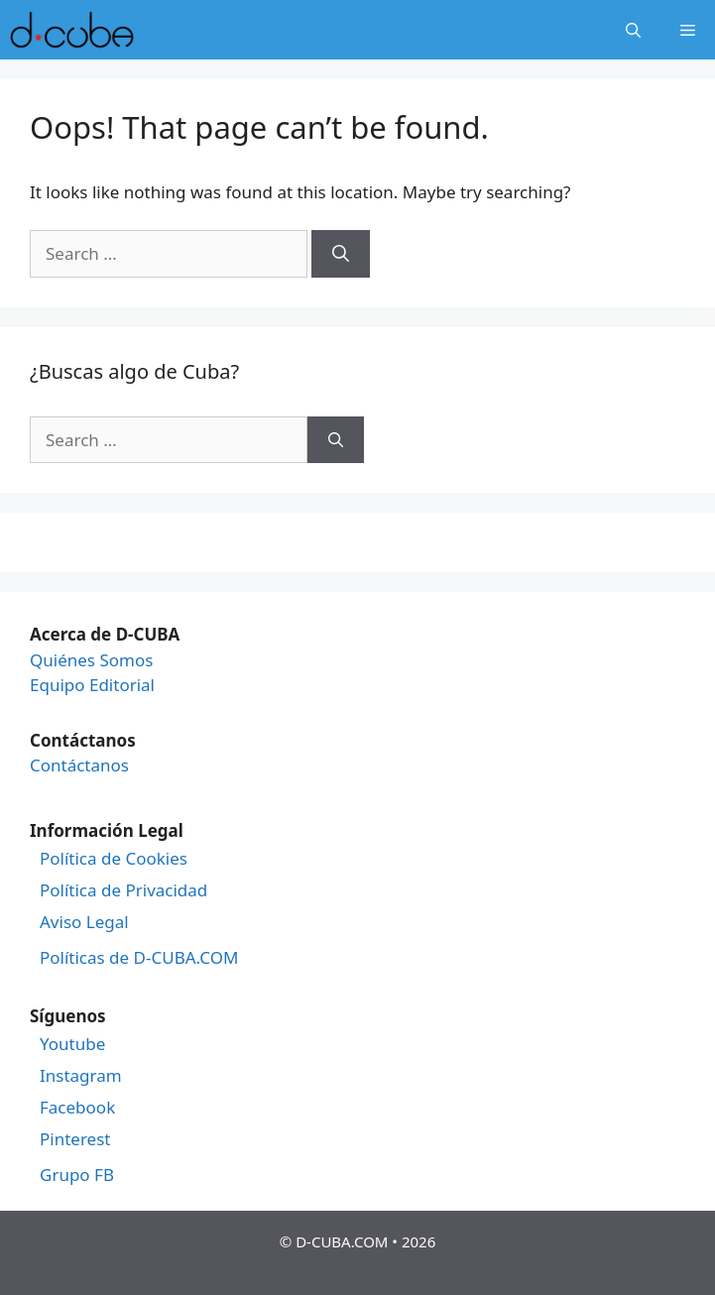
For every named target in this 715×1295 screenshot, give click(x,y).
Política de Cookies (113, 859)
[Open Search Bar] (633, 29)
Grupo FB (77, 1175)
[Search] (340, 254)
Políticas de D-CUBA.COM (139, 958)
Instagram (81, 1076)
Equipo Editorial (92, 684)
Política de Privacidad (123, 890)
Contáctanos (79, 765)
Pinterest (75, 1139)
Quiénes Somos (91, 659)
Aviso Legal (84, 922)
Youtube (72, 1044)
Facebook (77, 1108)
